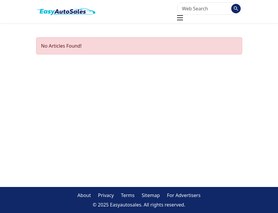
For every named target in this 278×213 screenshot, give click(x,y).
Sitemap (151, 195)
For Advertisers (183, 195)
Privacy (106, 195)
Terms (127, 195)
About (84, 195)
